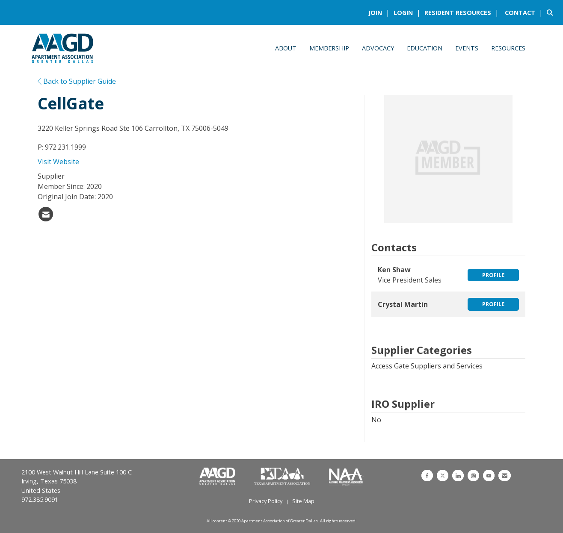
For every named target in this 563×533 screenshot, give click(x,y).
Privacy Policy (265, 501)
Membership (329, 48)
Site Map (303, 501)
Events (466, 48)
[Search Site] (552, 12)
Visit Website (58, 161)
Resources (508, 48)
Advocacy (378, 48)
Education (424, 48)
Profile (493, 275)
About (285, 48)
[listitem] (380, 12)
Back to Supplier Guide (77, 81)
